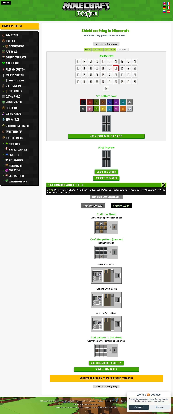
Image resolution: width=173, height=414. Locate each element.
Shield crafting (11, 86)
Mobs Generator (12, 102)
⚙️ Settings (159, 407)
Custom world (11, 96)
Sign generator (14, 165)
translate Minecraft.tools (90, 404)
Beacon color (10, 119)
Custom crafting (14, 46)
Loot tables (9, 108)
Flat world (9, 51)
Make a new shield (106, 369)
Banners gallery (14, 80)
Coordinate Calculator (15, 125)
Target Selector (12, 131)
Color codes (12, 144)
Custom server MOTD (16, 181)
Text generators (12, 138)
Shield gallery (13, 91)
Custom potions (11, 113)
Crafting (8, 41)
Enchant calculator (14, 57)
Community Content (12, 26)
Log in (6, 3)
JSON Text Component (16, 149)
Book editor (12, 170)
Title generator (14, 160)
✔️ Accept (138, 407)
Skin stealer (10, 35)
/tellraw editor (14, 176)
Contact (100, 401)
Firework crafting (13, 69)
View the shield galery (106, 44)
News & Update (111, 401)
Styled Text (12, 154)
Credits (92, 401)
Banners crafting (13, 75)
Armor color (10, 63)
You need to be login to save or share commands (106, 378)
